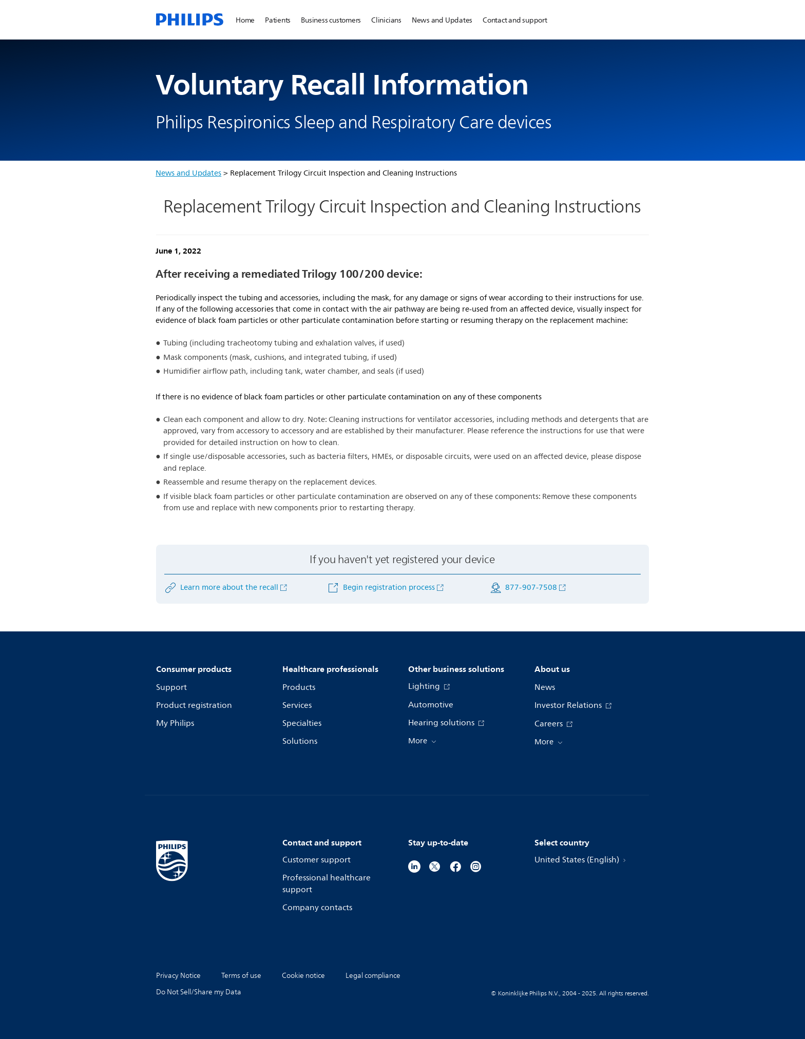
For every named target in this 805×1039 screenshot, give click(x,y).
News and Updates (188, 173)
